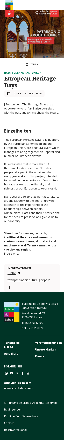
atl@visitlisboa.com (17, 383)
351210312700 (34, 323)
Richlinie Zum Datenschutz (21, 416)
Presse (39, 356)
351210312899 (33, 328)
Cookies (9, 423)
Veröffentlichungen (48, 343)
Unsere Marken (45, 349)
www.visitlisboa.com (18, 388)
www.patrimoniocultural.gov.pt (27, 280)
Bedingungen (13, 409)
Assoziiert (11, 353)
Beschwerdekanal (15, 430)
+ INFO (12, 273)
